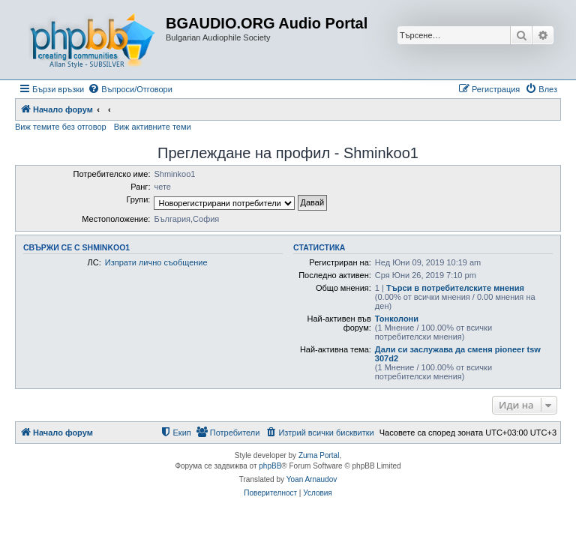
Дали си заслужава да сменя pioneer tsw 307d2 (458, 354)
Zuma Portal (318, 455)
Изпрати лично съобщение (156, 262)
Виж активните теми (152, 126)
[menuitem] (130, 89)
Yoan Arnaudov (311, 479)
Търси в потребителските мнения (455, 287)
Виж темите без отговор (60, 126)
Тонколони (396, 318)
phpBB (270, 466)
